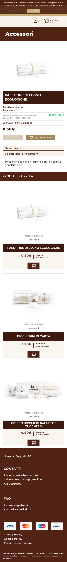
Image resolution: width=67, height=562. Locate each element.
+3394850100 (13, 483)
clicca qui (9, 5)
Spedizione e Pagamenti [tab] (22, 153)
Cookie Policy (13, 538)
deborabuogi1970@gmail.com (24, 479)
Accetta (33, 11)
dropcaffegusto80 (17, 456)
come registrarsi (17, 505)
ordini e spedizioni (18, 509)
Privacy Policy (13, 534)
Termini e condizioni (18, 543)
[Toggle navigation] (9, 21)
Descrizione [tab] (13, 148)
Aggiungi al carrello (41, 137)
